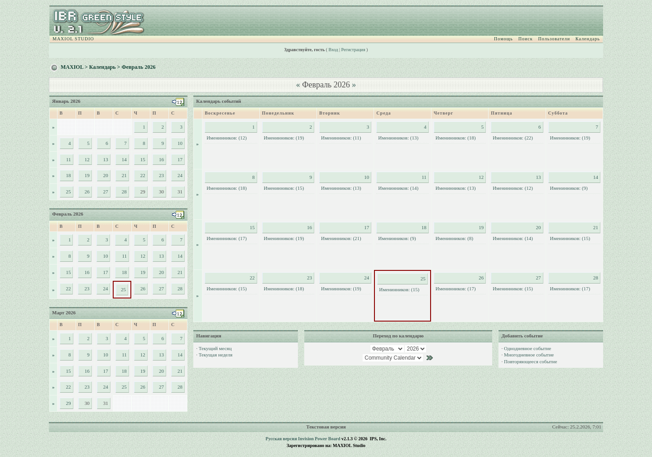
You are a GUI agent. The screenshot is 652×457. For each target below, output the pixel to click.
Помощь (503, 38)
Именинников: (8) (454, 238)
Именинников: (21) (341, 238)
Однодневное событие (527, 348)
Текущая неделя (216, 354)
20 (105, 175)
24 (179, 175)
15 (142, 159)
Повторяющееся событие (530, 361)
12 (87, 159)
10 (179, 143)
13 (105, 159)
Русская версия (281, 438)
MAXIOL (72, 67)
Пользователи (554, 38)
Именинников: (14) (398, 188)
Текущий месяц (215, 348)
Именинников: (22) (513, 137)
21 (124, 175)
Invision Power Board (319, 438)
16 (161, 159)
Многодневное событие (529, 354)
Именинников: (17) (226, 238)
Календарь (587, 38)
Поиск (525, 38)
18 (68, 175)
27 (105, 191)
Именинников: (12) (226, 137)
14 (124, 159)
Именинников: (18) (456, 137)
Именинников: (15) (284, 188)
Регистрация (353, 49)
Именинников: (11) (341, 137)
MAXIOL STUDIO (73, 38)
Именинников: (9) (569, 188)
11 (68, 159)
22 (142, 175)
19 (87, 175)
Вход (333, 49)
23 (161, 175)
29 (68, 403)
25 (68, 191)
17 (179, 159)
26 (87, 191)
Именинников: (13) (398, 137)
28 (124, 191)
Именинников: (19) (284, 137)
